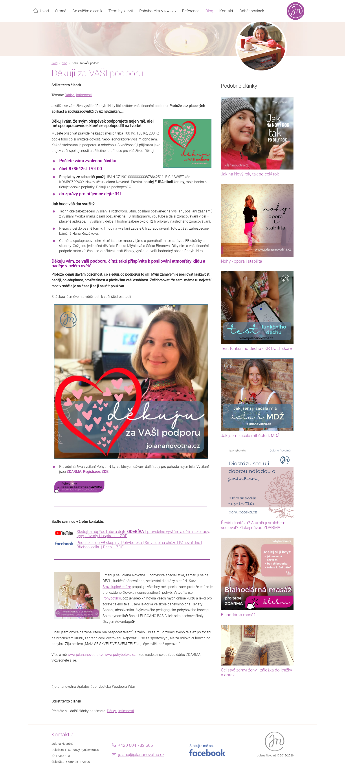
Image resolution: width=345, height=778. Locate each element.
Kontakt (226, 10)
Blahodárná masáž (238, 615)
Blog (209, 10)
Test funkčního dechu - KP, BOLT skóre (256, 348)
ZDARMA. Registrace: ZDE (87, 471)
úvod (54, 63)
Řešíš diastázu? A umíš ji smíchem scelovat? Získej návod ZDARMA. (253, 525)
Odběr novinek (251, 10)
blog (64, 63)
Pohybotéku (112, 598)
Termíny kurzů (120, 10)
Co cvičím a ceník (87, 10)
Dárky (70, 94)
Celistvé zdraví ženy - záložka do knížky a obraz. (256, 672)
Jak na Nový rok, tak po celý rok (250, 174)
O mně (60, 10)
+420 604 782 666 (135, 745)
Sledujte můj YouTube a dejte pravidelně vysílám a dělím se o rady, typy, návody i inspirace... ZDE (143, 533)
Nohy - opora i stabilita (241, 261)
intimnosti (84, 94)
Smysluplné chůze (117, 586)
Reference (190, 10)
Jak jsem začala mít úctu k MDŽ (250, 435)
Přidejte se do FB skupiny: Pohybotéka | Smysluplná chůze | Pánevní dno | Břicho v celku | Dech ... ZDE (139, 544)
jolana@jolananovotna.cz (141, 754)
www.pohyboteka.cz (120, 654)
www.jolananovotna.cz (85, 654)
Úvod (44, 10)
